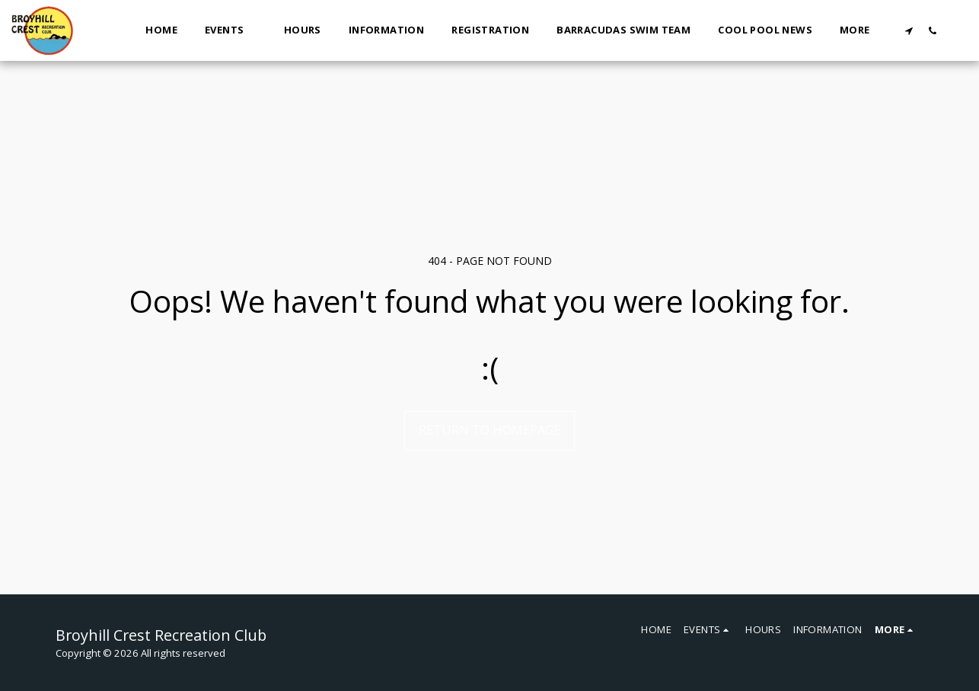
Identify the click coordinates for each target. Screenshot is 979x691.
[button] (231, 30)
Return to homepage (489, 429)
